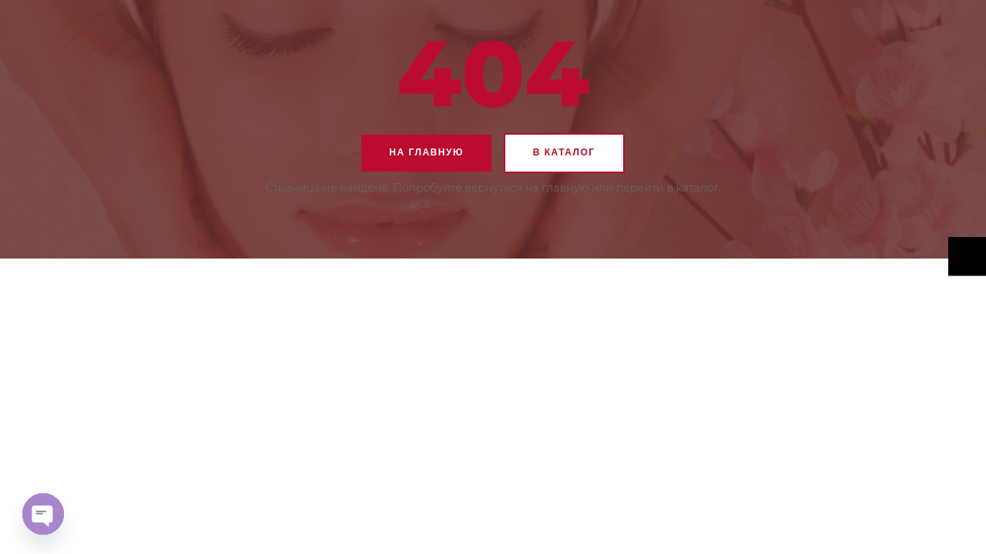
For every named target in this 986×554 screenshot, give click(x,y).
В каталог (564, 152)
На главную (426, 152)
